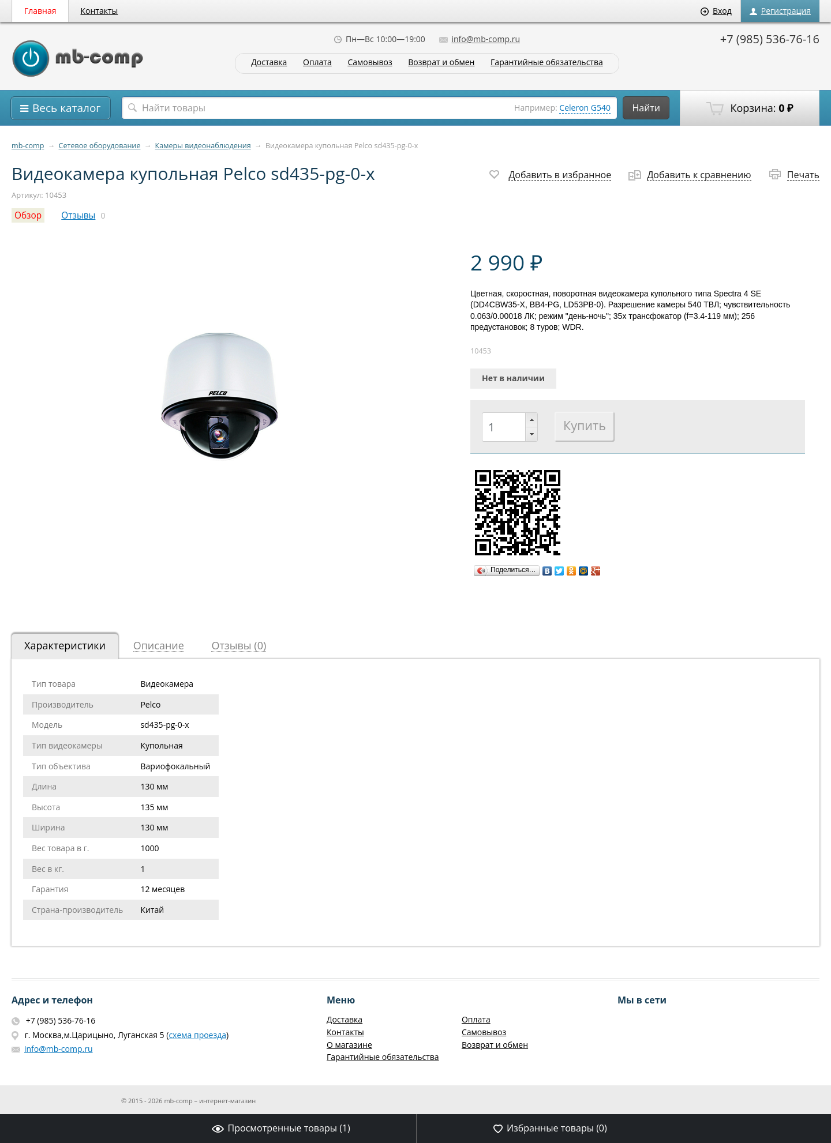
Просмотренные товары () (281, 1128)
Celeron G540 (585, 107)
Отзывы (78, 215)
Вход (716, 10)
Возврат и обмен (441, 62)
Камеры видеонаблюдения (203, 146)
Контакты (99, 10)
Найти (646, 107)
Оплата (317, 62)
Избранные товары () (550, 1128)
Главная (40, 10)
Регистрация (780, 10)
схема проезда (197, 1034)
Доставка (269, 62)
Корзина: (749, 108)
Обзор (28, 215)
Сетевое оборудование (100, 146)
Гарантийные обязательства (547, 62)
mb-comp (28, 146)
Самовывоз (369, 62)
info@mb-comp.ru (479, 38)
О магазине (349, 1044)
